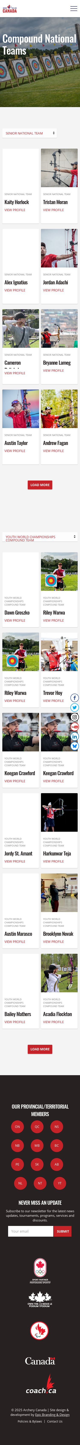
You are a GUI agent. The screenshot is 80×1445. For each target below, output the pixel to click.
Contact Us (55, 1421)
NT (40, 1183)
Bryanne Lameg (56, 362)
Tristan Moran (55, 202)
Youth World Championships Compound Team (30, 538)
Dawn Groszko (16, 612)
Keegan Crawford (19, 773)
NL (20, 1183)
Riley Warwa (54, 612)
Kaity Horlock (16, 202)
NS (57, 1126)
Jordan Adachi (55, 282)
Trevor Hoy (52, 692)
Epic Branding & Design (52, 1414)
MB (37, 1145)
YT (59, 1183)
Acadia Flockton (57, 1014)
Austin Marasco (18, 933)
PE (17, 1164)
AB (57, 1164)
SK (37, 1164)
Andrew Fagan (55, 442)
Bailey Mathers (17, 1014)
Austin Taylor (16, 442)
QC (37, 1126)
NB (17, 1145)
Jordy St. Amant (18, 853)
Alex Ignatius (16, 282)
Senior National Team (24, 133)
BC (57, 1145)
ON (17, 1126)
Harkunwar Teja (57, 853)
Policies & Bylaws (30, 1421)
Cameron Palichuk (12, 366)
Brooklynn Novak (58, 933)
